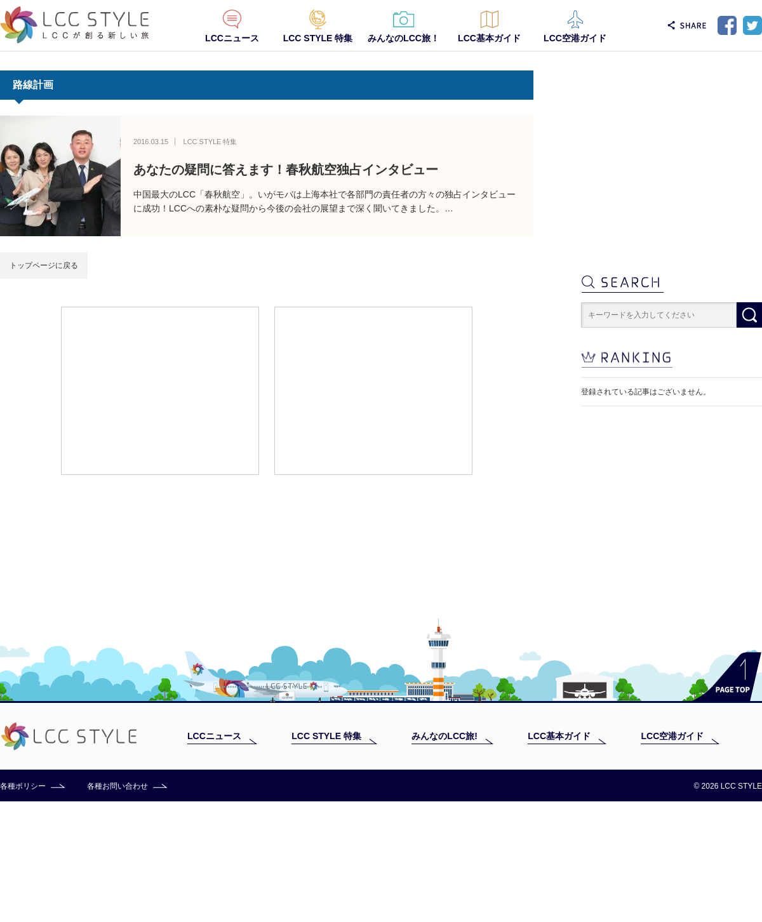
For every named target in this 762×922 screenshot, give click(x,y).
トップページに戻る (44, 265)
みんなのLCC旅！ (403, 38)
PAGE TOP (726, 797)
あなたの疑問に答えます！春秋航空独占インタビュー (285, 170)
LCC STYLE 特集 (318, 38)
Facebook (727, 25)
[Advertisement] (160, 390)
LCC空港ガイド (575, 38)
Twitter (752, 25)
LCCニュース (232, 38)
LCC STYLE (74, 25)
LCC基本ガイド (489, 38)
